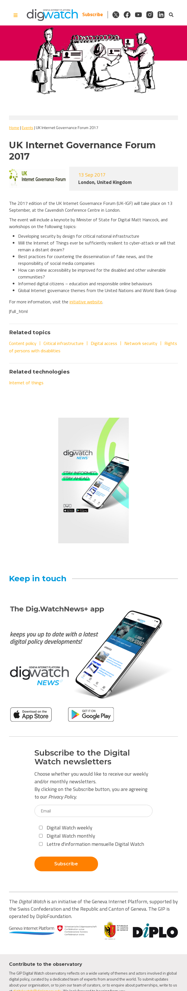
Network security (140, 343)
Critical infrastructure (64, 343)
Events (27, 127)
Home (14, 127)
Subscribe (92, 14)
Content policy (22, 343)
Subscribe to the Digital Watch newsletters (82, 757)
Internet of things (26, 382)
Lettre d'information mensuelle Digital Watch (91, 844)
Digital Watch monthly (67, 836)
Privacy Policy (62, 797)
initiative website (85, 301)
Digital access (104, 343)
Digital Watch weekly (65, 827)
